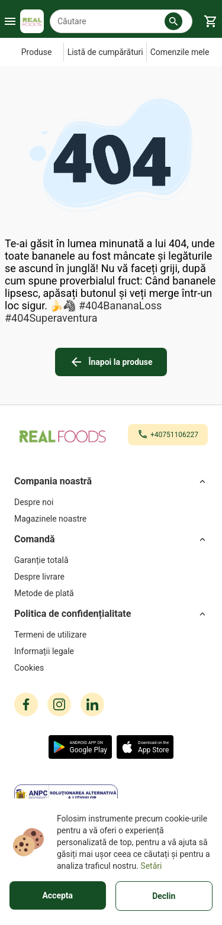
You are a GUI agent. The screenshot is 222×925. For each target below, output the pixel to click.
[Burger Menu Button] (10, 21)
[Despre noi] (111, 502)
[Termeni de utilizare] (111, 635)
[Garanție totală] (111, 560)
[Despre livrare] (111, 577)
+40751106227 (174, 435)
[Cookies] (111, 668)
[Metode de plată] (111, 593)
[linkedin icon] (92, 704)
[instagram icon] (59, 704)
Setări (151, 866)
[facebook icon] (26, 704)
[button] (173, 21)
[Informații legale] (111, 651)
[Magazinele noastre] (111, 519)
